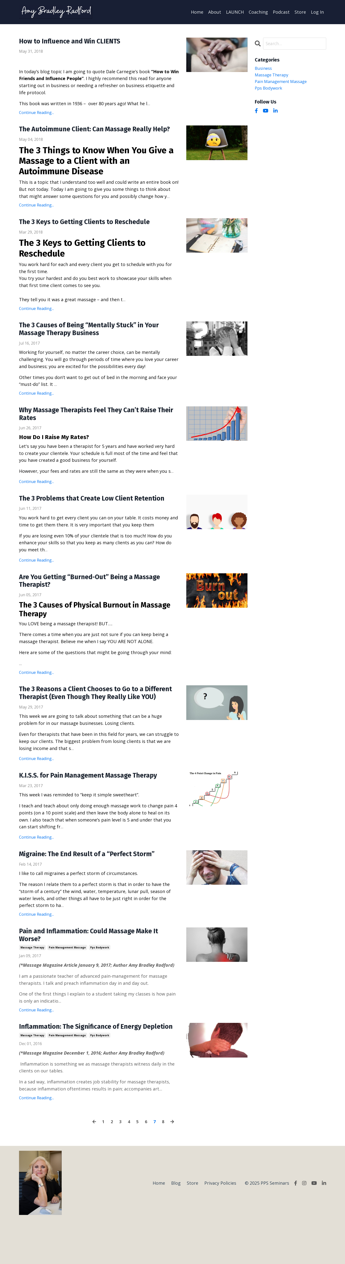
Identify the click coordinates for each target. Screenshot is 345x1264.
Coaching (258, 12)
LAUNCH (235, 12)
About (214, 12)
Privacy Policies (220, 1227)
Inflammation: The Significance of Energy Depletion (88, 1066)
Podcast (281, 12)
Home (197, 12)
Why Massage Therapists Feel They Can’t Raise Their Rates (97, 426)
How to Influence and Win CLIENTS (76, 41)
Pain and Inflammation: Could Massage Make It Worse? (97, 969)
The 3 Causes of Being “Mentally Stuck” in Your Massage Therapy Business (98, 340)
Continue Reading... (36, 112)
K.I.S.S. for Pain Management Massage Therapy (97, 808)
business (264, 69)
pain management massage (67, 982)
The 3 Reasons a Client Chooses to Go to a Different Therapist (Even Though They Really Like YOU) (95, 721)
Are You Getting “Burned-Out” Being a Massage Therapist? (98, 603)
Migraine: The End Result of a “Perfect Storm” (95, 887)
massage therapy (32, 982)
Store (300, 12)
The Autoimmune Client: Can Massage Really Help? (93, 134)
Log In (317, 12)
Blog (176, 1227)
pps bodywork (99, 982)
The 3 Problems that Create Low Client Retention (83, 515)
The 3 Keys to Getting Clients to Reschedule (92, 231)
